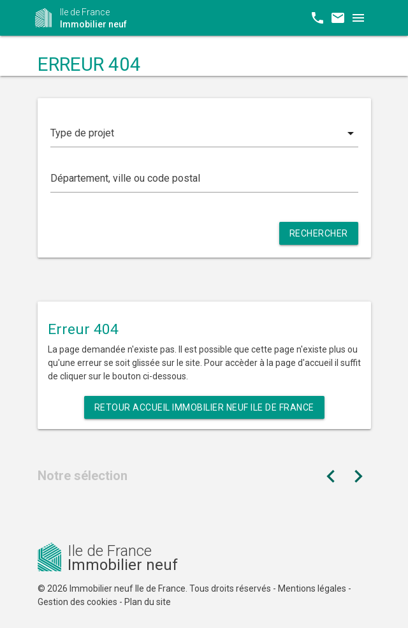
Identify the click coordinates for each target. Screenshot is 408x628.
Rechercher (318, 233)
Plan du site (147, 602)
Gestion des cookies (77, 602)
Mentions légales (312, 588)
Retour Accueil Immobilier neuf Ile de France (204, 407)
